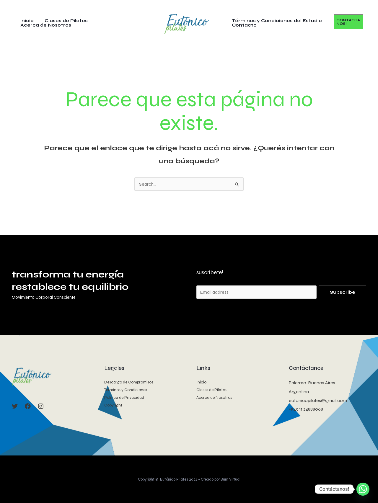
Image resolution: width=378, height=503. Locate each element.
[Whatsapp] (362, 489)
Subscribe (342, 292)
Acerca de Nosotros (121, 22)
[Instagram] (41, 406)
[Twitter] (15, 406)
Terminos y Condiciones (126, 389)
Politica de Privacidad (124, 397)
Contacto (243, 25)
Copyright (113, 405)
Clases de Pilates (65, 22)
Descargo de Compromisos (129, 382)
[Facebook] (28, 406)
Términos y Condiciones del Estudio (276, 21)
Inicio (28, 22)
